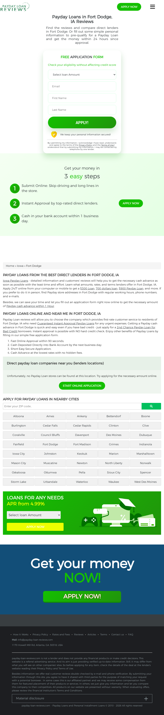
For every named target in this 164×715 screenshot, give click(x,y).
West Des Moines (145, 482)
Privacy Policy (85, 145)
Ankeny (82, 416)
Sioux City (113, 472)
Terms (103, 634)
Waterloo (82, 482)
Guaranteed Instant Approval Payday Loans (65, 323)
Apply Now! (82, 596)
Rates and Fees (61, 634)
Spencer (145, 472)
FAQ (130, 634)
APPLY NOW (35, 527)
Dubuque (145, 435)
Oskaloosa (18, 472)
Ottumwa (50, 472)
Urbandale (50, 482)
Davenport (82, 435)
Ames (50, 416)
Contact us (117, 634)
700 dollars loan (106, 288)
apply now (129, 7)
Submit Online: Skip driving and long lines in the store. (60, 188)
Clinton (114, 425)
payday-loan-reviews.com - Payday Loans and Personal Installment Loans (63, 705)
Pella (82, 472)
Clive (145, 425)
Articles (92, 634)
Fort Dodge (50, 444)
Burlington (19, 425)
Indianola (145, 444)
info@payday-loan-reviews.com (35, 639)
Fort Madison (82, 444)
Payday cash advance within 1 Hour (30, 306)
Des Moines (113, 435)
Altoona (18, 416)
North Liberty (113, 463)
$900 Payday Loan (131, 288)
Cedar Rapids (82, 425)
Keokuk (82, 453)
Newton (82, 463)
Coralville (18, 435)
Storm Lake (18, 482)
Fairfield (18, 444)
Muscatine (50, 463)
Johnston (50, 453)
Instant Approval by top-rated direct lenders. (60, 203)
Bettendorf (113, 416)
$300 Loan (87, 288)
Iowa (20, 266)
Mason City (18, 463)
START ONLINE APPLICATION (82, 385)
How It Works (20, 634)
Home (10, 266)
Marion (113, 453)
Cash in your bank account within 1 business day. (60, 218)
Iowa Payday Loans (15, 280)
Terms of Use (107, 145)
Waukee (113, 482)
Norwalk (145, 463)
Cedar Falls (50, 425)
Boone (145, 416)
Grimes (114, 444)
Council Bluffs (50, 435)
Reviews (78, 634)
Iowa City (18, 453)
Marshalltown (145, 453)
